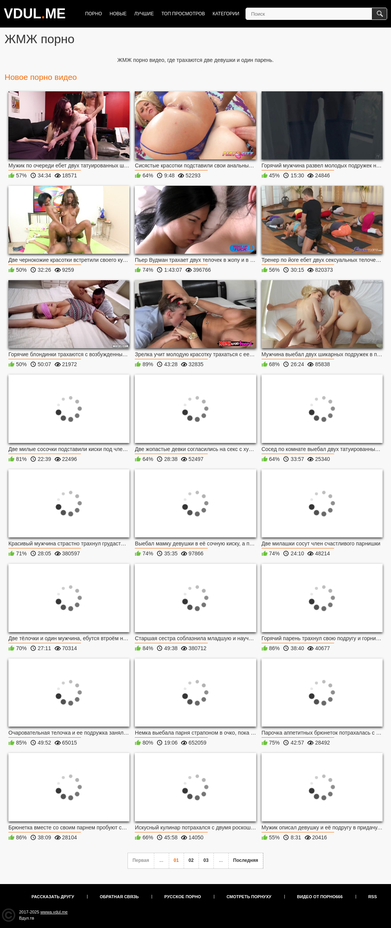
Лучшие (144, 13)
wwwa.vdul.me (54, 912)
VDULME (35, 13)
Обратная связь (119, 896)
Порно (93, 13)
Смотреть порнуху (248, 896)
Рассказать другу (53, 896)
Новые (118, 13)
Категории (226, 13)
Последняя (245, 860)
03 (206, 860)
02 (191, 860)
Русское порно (182, 896)
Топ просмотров (183, 13)
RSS (372, 896)
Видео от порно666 (320, 896)
